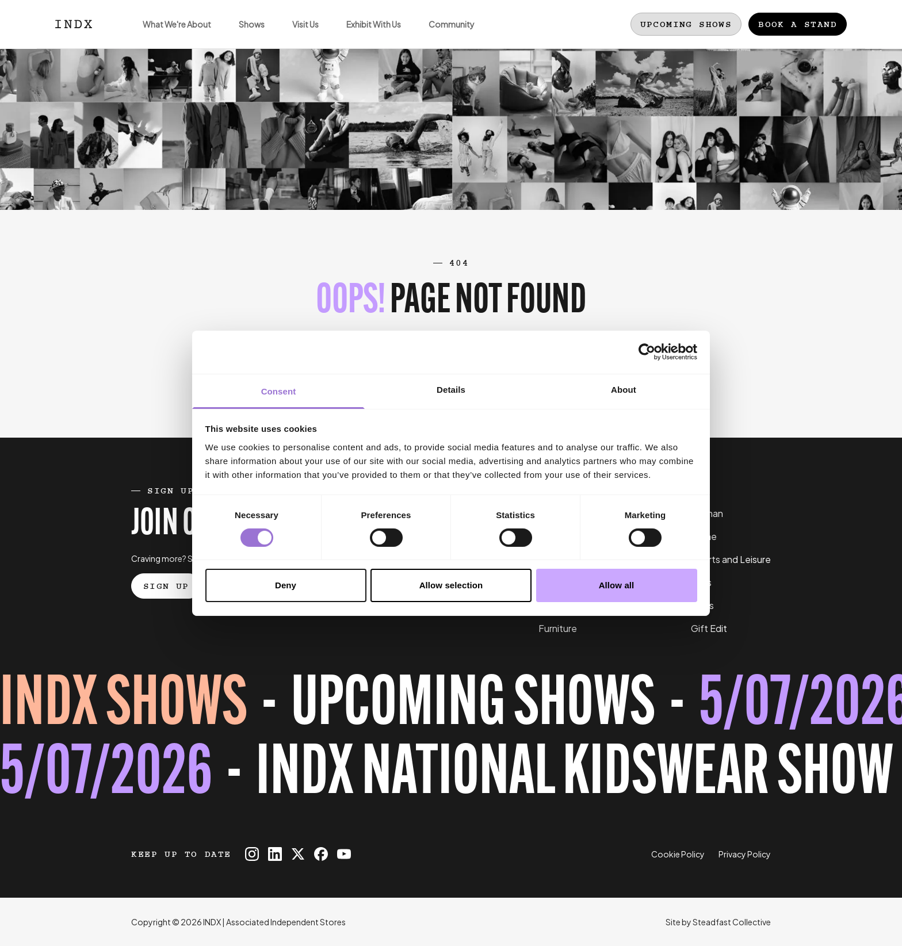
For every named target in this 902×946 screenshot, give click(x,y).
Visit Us (298, 33)
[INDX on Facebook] (321, 854)
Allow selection (451, 585)
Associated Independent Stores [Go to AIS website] (286, 922)
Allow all (617, 585)
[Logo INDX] (73, 24)
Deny (285, 585)
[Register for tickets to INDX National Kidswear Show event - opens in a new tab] (451, 741)
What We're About (170, 33)
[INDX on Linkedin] (275, 854)
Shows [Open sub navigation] (245, 33)
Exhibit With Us (366, 33)
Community (445, 33)
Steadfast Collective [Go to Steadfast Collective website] (732, 922)
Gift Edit (709, 628)
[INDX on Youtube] (344, 854)
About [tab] (623, 389)
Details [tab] (451, 389)
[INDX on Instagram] (252, 854)
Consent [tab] (278, 391)
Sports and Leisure (731, 559)
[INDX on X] (298, 854)
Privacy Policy (744, 854)
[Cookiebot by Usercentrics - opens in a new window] (647, 352)
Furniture (557, 628)
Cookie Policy (678, 854)
